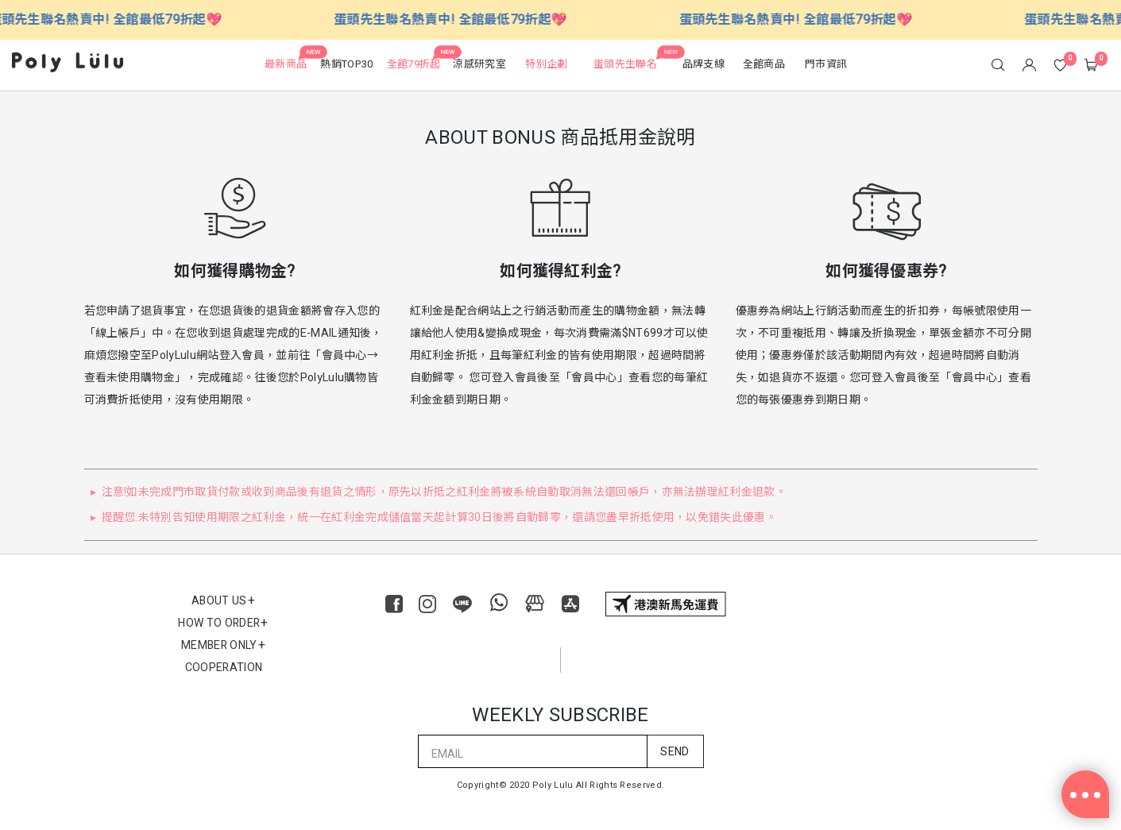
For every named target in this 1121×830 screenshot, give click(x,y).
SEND (674, 751)
